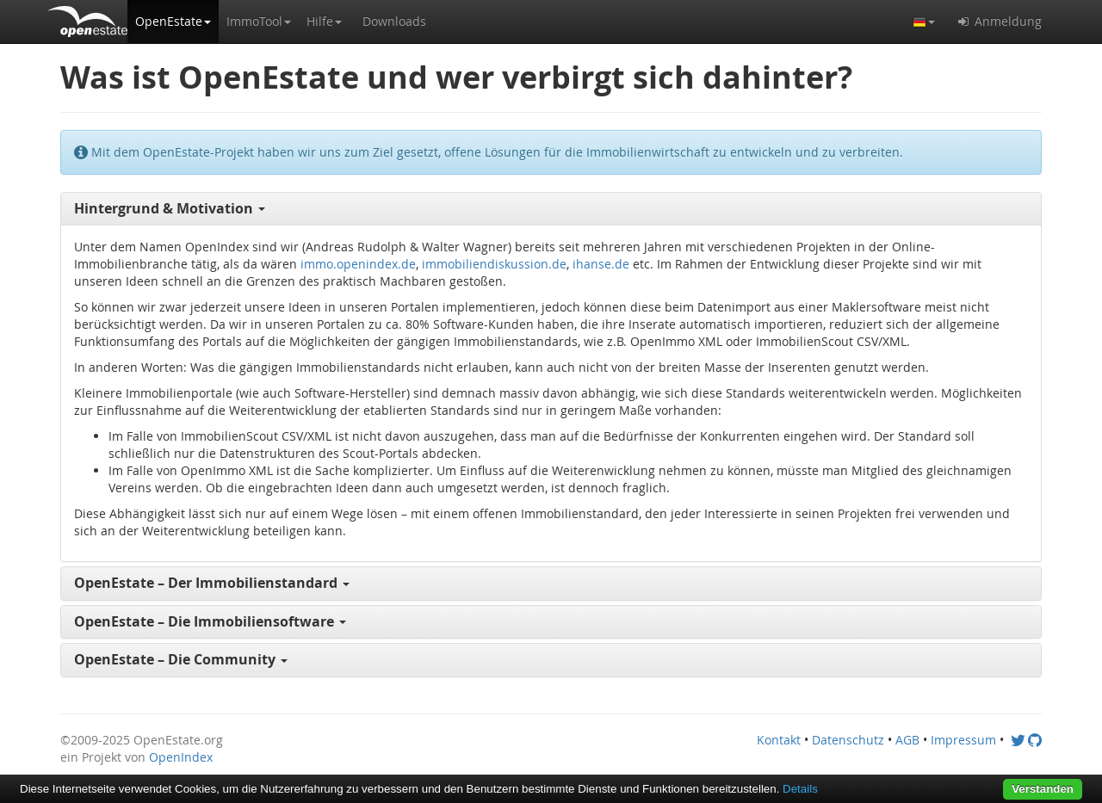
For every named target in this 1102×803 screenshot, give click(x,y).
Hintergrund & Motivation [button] (169, 208)
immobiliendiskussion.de (494, 264)
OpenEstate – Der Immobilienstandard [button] (212, 582)
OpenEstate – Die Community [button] (181, 659)
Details (800, 788)
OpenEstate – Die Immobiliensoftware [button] (210, 621)
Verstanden (1043, 788)
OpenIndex (181, 757)
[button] (173, 21)
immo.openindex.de (358, 264)
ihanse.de (601, 264)
